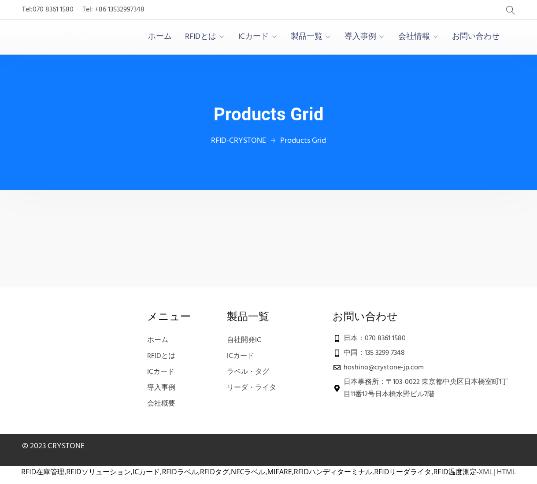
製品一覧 (306, 37)
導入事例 (360, 37)
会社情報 (414, 37)
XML (486, 472)
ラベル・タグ (248, 372)
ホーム (160, 37)
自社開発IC (244, 340)
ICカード (253, 37)
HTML (506, 472)
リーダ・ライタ (251, 388)
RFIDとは (200, 37)
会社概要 (161, 404)
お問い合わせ (476, 37)
